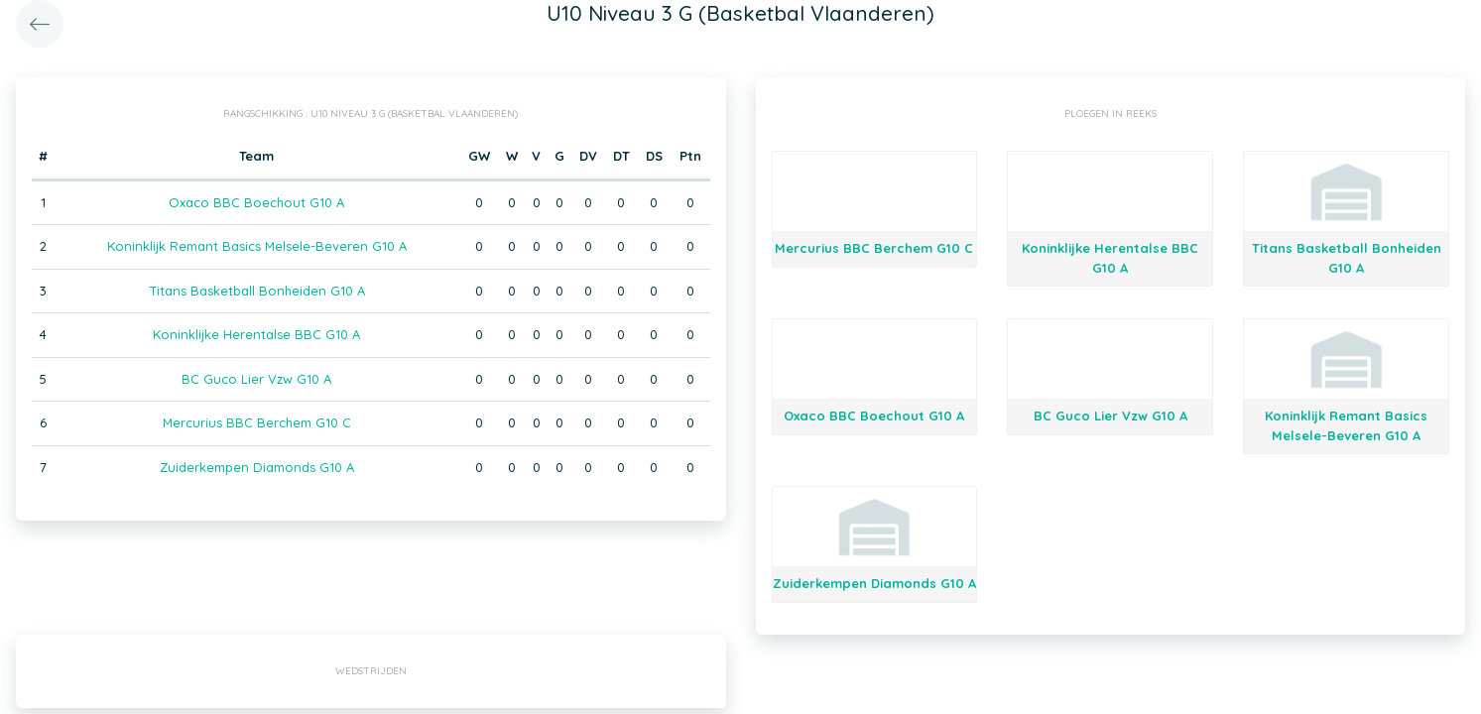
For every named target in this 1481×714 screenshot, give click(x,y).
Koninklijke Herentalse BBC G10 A (256, 334)
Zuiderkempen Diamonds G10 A (257, 467)
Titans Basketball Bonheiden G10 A (257, 290)
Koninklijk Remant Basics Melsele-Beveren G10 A (257, 246)
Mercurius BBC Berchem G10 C (257, 422)
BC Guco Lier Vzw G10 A (256, 379)
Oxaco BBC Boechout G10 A (256, 202)
